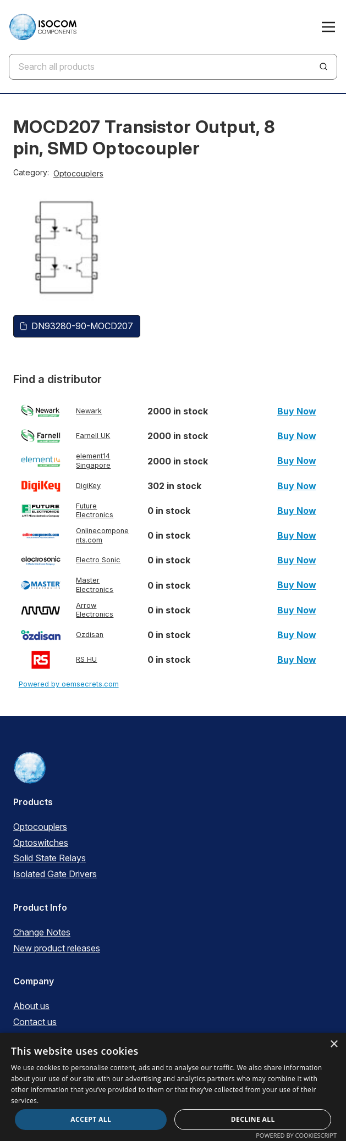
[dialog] (173, 1087)
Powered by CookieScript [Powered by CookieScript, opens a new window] (296, 1135)
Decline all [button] (253, 1119)
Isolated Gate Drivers (55, 873)
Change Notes (41, 932)
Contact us (35, 1021)
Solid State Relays (49, 857)
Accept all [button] (90, 1119)
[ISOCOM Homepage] (42, 27)
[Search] (323, 66)
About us (31, 1005)
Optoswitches (40, 842)
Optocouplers (78, 173)
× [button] (333, 1044)
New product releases (56, 948)
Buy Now (296, 411)
